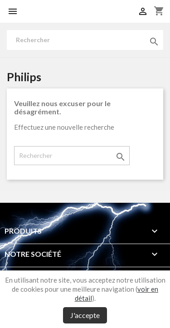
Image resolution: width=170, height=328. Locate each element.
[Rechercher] (85, 40)
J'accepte (85, 315)
